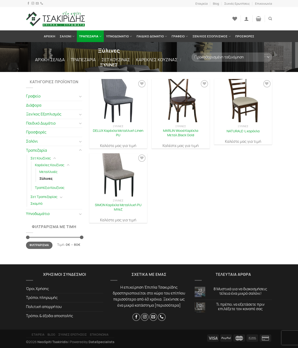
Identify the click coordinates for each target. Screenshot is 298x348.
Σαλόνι (67, 36)
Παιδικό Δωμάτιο (152, 36)
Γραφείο (179, 36)
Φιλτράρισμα (39, 245)
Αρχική (49, 36)
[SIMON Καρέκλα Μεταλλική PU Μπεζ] (118, 175)
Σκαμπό (36, 203)
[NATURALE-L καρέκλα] (243, 100)
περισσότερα (167, 305)
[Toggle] (80, 96)
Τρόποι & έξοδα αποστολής (49, 315)
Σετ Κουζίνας (116, 60)
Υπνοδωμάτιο (119, 36)
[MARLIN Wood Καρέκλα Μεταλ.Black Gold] (180, 100)
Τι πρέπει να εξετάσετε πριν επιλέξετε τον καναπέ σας (240, 306)
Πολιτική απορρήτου (44, 306)
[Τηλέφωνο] (41, 3)
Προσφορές (244, 36)
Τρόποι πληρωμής (42, 297)
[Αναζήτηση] (270, 18)
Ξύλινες (45, 178)
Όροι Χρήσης (37, 288)
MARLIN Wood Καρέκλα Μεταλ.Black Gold (180, 133)
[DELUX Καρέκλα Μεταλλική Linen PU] (118, 100)
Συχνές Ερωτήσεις (237, 3)
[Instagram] (32, 3)
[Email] (37, 3)
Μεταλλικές (48, 171)
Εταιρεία (201, 3)
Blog (216, 3)
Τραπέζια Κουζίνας (49, 187)
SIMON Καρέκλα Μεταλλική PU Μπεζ (118, 207)
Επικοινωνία (263, 3)
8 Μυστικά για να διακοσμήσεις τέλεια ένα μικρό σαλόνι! (240, 291)
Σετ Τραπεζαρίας (43, 196)
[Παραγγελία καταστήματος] (232, 57)
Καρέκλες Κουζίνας (157, 60)
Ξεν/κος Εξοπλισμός (211, 36)
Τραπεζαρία (90, 36)
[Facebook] (28, 3)
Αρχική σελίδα (50, 60)
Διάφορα (33, 105)
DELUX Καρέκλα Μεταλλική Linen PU (118, 133)
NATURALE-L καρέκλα (243, 131)
